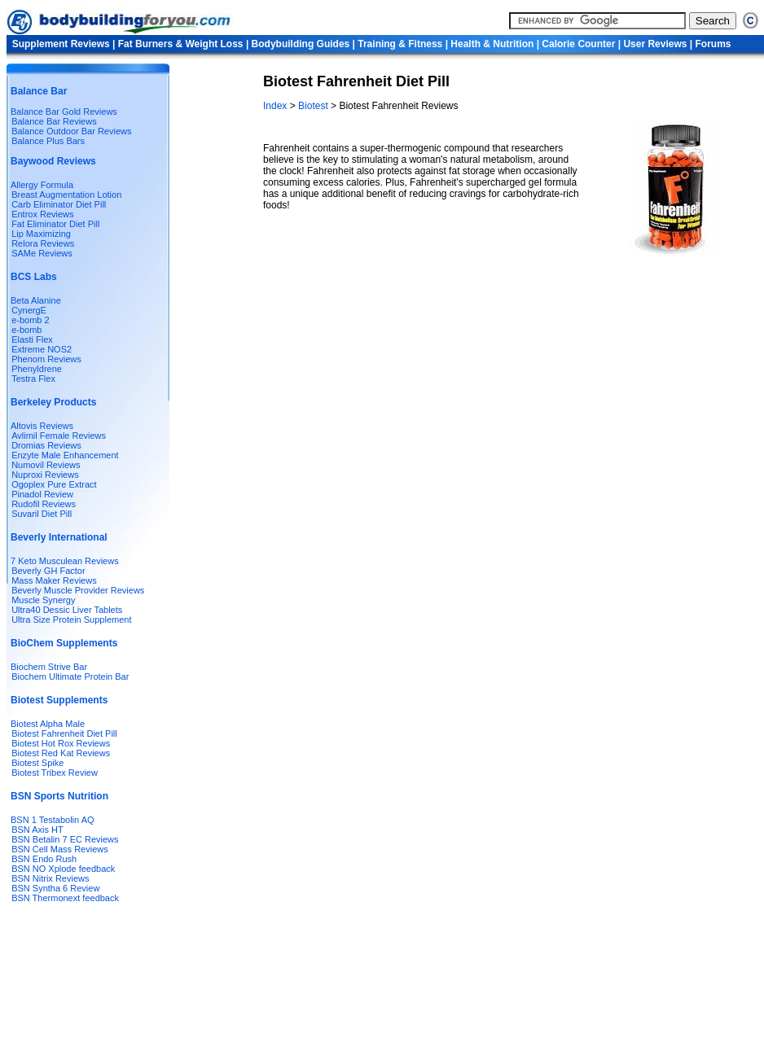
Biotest (313, 106)
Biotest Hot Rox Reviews (60, 743)
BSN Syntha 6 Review (55, 888)
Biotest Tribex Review (54, 772)
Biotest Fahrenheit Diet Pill (64, 733)
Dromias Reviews (46, 445)
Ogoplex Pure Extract (54, 484)
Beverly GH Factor (48, 571)
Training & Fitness (400, 44)
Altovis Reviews (42, 426)
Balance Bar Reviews (54, 121)
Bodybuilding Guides (301, 44)
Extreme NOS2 (41, 349)
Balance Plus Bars (48, 141)
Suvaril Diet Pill (41, 514)
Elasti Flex (32, 339)
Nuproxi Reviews (45, 474)
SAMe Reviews (41, 253)
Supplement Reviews (61, 44)
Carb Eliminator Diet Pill (58, 204)
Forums (713, 44)
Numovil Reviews (45, 465)
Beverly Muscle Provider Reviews (77, 590)
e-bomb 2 (30, 320)
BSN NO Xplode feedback (63, 868)
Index (276, 106)
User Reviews (655, 44)
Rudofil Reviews (43, 504)
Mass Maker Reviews (54, 580)
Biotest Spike (37, 763)
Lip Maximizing (41, 234)
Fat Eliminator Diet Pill (55, 224)
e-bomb (26, 330)
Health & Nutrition (491, 44)
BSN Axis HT (37, 829)
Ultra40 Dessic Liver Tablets (66, 610)
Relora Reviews (42, 243)
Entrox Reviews (42, 214)
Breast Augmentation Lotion (66, 194)
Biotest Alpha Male (48, 724)
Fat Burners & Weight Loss (181, 44)
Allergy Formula (42, 185)
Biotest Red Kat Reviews (60, 753)
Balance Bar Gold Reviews (64, 111)
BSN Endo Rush (44, 859)
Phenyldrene (36, 369)
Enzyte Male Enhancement (64, 455)
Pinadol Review (42, 494)
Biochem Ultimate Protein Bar (70, 676)
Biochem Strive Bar (49, 667)
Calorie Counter (578, 44)
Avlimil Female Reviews (58, 435)
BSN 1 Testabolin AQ (52, 820)
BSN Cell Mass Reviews (59, 849)
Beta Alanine (36, 300)
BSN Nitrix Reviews (50, 878)
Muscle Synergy (43, 600)
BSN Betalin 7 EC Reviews (64, 839)
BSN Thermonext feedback (65, 898)
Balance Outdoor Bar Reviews (71, 131)
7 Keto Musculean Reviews (65, 561)
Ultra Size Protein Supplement (71, 619)
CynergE (28, 310)
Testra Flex (33, 378)
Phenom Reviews (46, 359)
